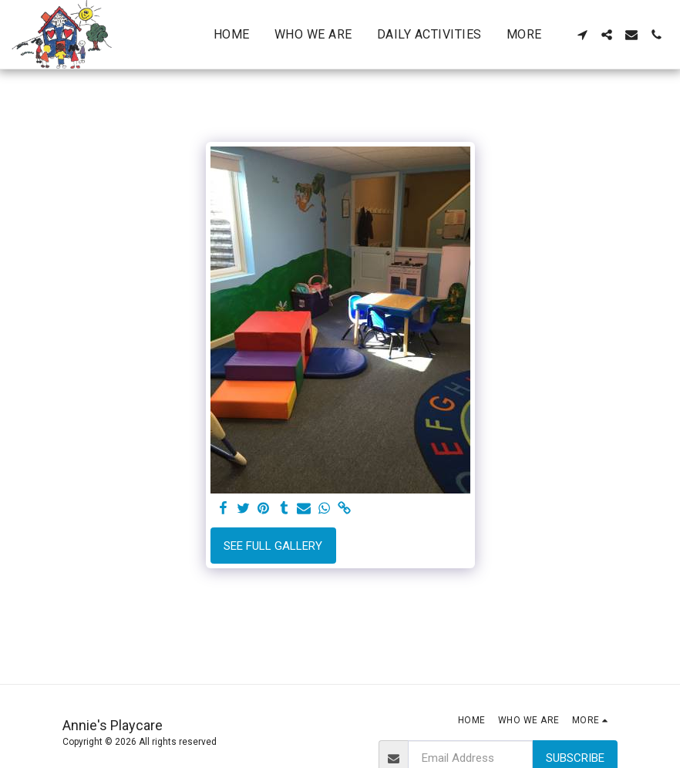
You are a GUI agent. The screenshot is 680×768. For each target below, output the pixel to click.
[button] (582, 35)
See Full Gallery (273, 546)
